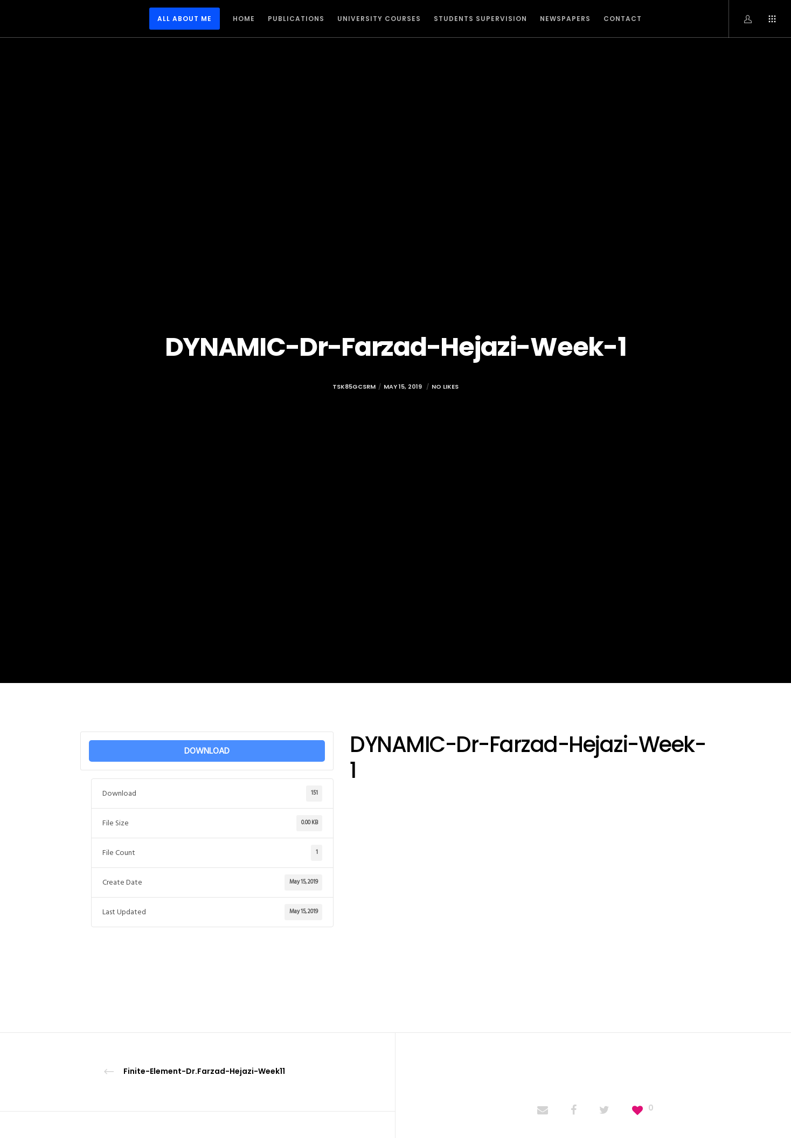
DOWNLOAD (207, 751)
